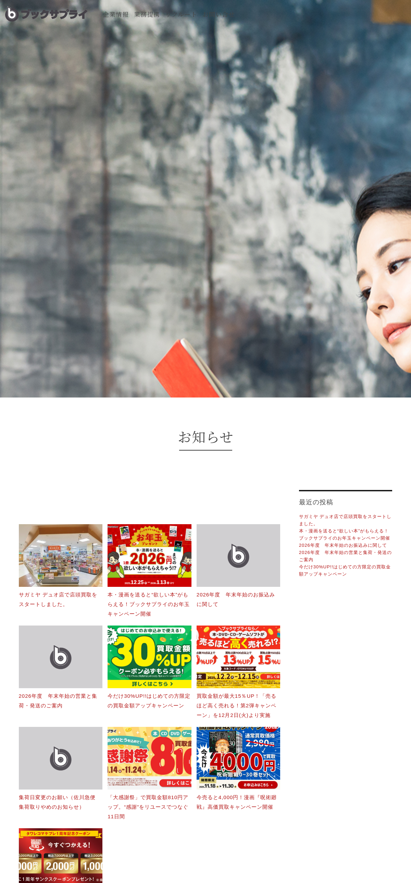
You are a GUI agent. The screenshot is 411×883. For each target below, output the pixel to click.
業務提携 (147, 14)
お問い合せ (218, 14)
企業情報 (116, 14)
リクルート (181, 14)
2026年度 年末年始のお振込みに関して (343, 545)
